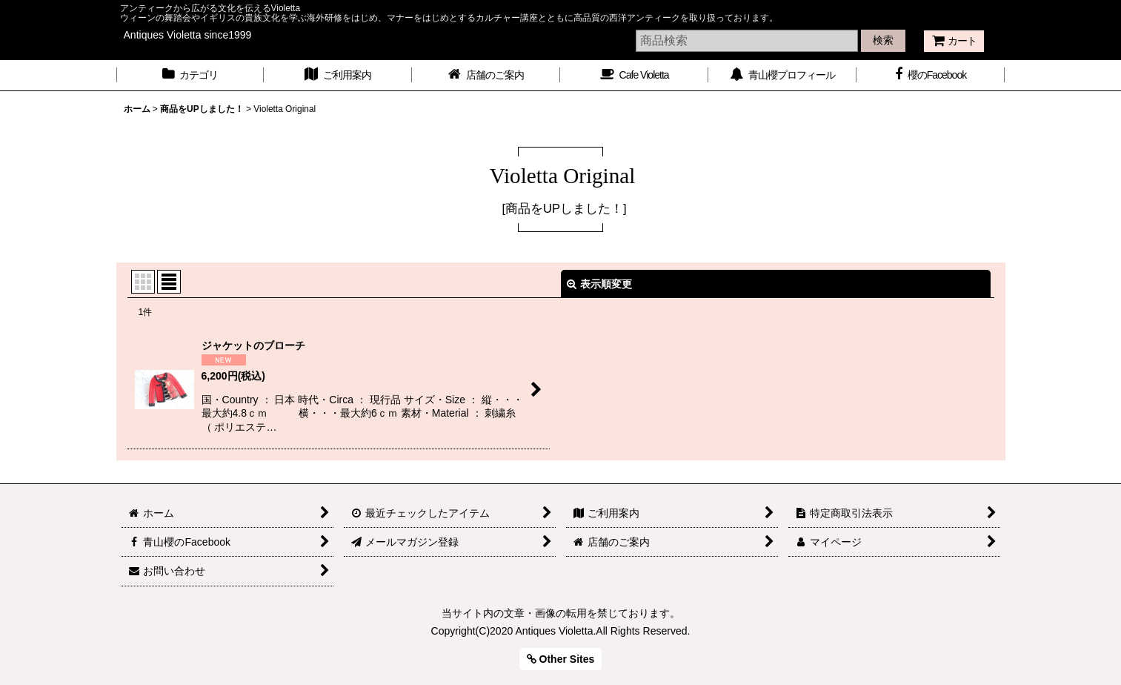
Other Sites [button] (561, 659)
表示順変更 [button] (599, 284)
